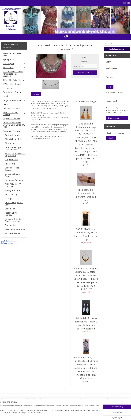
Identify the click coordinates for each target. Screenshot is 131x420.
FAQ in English (113, 402)
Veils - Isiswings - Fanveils (14, 113)
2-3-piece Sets (11, 159)
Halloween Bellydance (15, 180)
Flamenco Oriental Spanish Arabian (13, 220)
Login (110, 87)
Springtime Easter (13, 190)
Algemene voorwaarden (60, 400)
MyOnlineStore (103, 415)
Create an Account (114, 118)
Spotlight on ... (9, 59)
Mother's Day (11, 194)
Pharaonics (10, 163)
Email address (111, 68)
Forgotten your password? (115, 92)
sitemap (66, 415)
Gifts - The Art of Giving (13, 80)
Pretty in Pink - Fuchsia (11, 214)
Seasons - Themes (14, 131)
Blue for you (10, 143)
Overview (36, 94)
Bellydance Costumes (14, 100)
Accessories (14, 67)
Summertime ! (11, 225)
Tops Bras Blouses (11, 118)
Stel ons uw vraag (88, 399)
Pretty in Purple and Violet (14, 203)
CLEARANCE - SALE (11, 108)
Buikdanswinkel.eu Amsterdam (9, 242)
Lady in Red (10, 208)
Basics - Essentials (13, 135)
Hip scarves (14, 88)
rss (72, 415)
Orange (8, 198)
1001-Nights (14, 63)
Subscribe (111, 138)
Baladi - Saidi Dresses (12, 92)
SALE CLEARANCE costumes (13, 185)
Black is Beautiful (13, 139)
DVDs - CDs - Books (14, 84)
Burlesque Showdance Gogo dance (15, 154)
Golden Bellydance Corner (13, 175)
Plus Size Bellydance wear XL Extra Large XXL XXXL (14, 124)
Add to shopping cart (85, 72)
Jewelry (14, 96)
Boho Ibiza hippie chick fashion (13, 148)
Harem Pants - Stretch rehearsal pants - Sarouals (13, 73)
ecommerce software (81, 415)
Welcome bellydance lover (12, 54)
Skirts (5, 104)
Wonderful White (12, 233)
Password (109, 77)
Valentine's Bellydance (15, 229)
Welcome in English (116, 399)
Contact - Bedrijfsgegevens (10, 400)
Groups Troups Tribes (12, 168)
